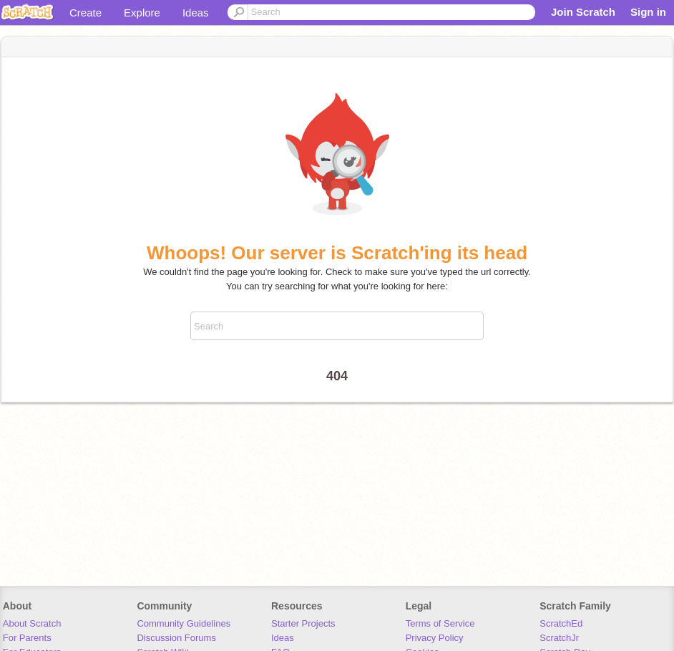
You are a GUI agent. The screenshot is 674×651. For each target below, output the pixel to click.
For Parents (27, 637)
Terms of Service (440, 623)
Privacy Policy (435, 637)
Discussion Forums (176, 637)
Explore (142, 12)
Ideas (195, 12)
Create (85, 12)
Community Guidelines (183, 623)
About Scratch (32, 623)
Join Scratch (583, 12)
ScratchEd (560, 623)
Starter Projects (303, 623)
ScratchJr (559, 637)
